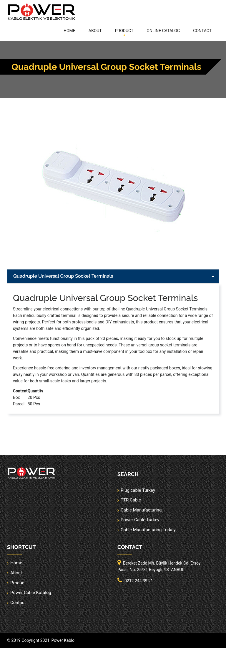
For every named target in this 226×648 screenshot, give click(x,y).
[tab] (113, 276)
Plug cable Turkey (138, 490)
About (95, 30)
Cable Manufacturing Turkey (148, 529)
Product (124, 30)
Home (69, 30)
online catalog (163, 30)
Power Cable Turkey (140, 519)
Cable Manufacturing (141, 510)
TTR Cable (131, 500)
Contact (202, 30)
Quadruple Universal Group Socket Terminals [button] (63, 276)
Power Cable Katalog (30, 592)
